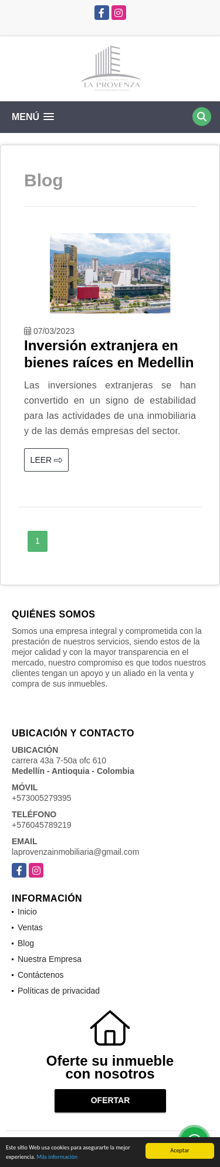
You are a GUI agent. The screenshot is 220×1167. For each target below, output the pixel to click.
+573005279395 (42, 798)
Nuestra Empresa (50, 959)
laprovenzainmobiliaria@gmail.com (75, 852)
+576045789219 (42, 825)
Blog (26, 943)
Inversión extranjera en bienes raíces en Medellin (109, 353)
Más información (56, 1157)
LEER (46, 460)
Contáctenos (41, 975)
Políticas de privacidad (59, 990)
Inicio (27, 911)
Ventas (30, 927)
